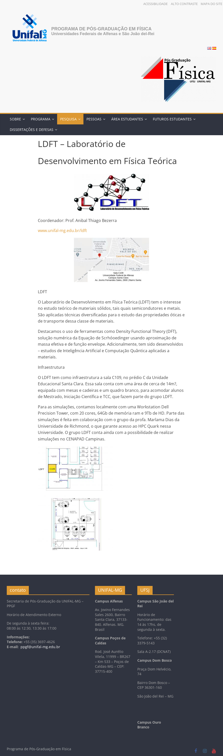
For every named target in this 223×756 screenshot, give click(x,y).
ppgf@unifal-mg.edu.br (40, 646)
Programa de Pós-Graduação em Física (101, 28)
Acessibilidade (155, 4)
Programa (40, 119)
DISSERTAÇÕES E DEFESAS (31, 129)
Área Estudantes (127, 119)
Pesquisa (68, 119)
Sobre (15, 119)
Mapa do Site (211, 4)
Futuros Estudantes (172, 119)
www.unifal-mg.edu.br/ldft (62, 230)
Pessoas (93, 119)
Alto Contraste (184, 4)
